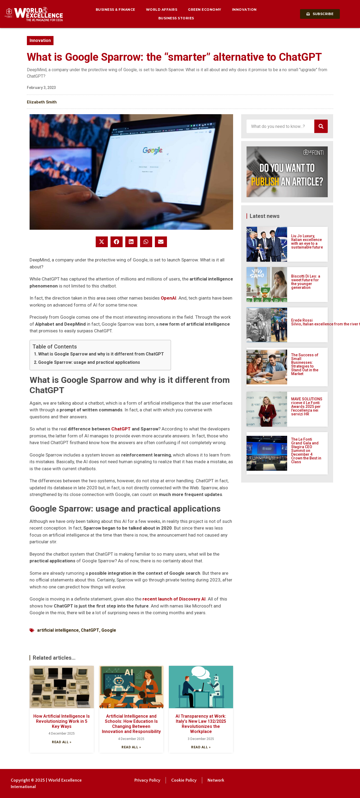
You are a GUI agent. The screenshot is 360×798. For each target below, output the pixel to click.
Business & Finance (115, 10)
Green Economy (204, 10)
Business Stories (176, 18)
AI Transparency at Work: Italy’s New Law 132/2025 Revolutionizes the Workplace (201, 724)
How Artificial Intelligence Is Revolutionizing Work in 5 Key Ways (61, 721)
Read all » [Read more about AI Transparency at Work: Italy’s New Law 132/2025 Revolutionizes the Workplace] (201, 747)
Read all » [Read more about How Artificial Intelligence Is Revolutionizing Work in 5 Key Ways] (61, 742)
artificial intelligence (58, 630)
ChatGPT (121, 429)
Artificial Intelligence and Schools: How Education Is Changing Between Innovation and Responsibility (131, 724)
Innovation (244, 10)
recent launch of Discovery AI (174, 599)
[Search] (321, 126)
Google (108, 630)
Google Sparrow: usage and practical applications (89, 362)
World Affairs (161, 10)
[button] (102, 241)
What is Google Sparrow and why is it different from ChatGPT (101, 354)
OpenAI (168, 298)
